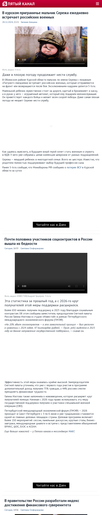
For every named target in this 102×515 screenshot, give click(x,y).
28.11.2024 (7, 22)
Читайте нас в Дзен (51, 225)
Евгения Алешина (29, 22)
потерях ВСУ (74, 167)
